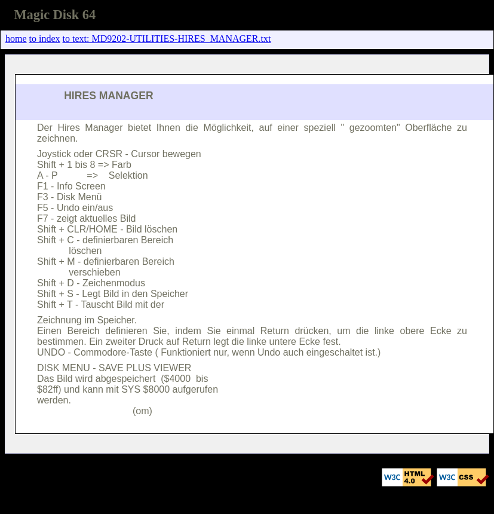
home (16, 38)
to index (44, 38)
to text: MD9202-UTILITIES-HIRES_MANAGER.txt (167, 38)
